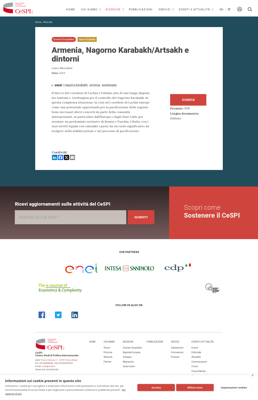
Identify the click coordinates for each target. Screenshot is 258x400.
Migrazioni (128, 361)
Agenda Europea (131, 352)
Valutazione (177, 347)
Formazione (177, 352)
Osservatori (129, 366)
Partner (108, 361)
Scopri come (212, 211)
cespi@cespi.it (48, 366)
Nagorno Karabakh (76, 85)
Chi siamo (89, 9)
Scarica (188, 99)
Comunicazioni (199, 361)
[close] (252, 375)
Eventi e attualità (195, 9)
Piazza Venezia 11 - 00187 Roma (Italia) (59, 360)
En (221, 9)
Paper (59, 85)
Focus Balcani (199, 371)
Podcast (175, 357)
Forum (195, 366)
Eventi (195, 347)
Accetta (156, 387)
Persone (108, 352)
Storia (107, 347)
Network (108, 357)
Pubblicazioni (141, 9)
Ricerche (113, 9)
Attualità (196, 357)
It (229, 9)
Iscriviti (141, 217)
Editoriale (196, 352)
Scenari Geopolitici (132, 347)
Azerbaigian (109, 85)
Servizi (165, 9)
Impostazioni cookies (234, 387)
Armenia (95, 85)
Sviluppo (127, 357)
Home (70, 9)
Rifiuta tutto (195, 387)
